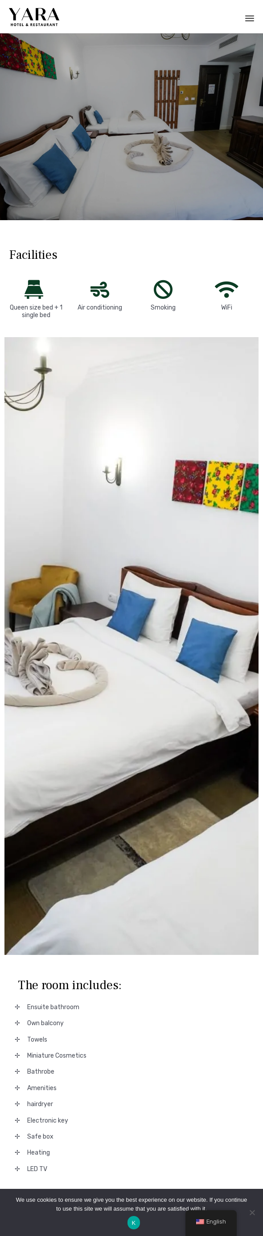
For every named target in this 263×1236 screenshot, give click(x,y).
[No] (251, 1212)
